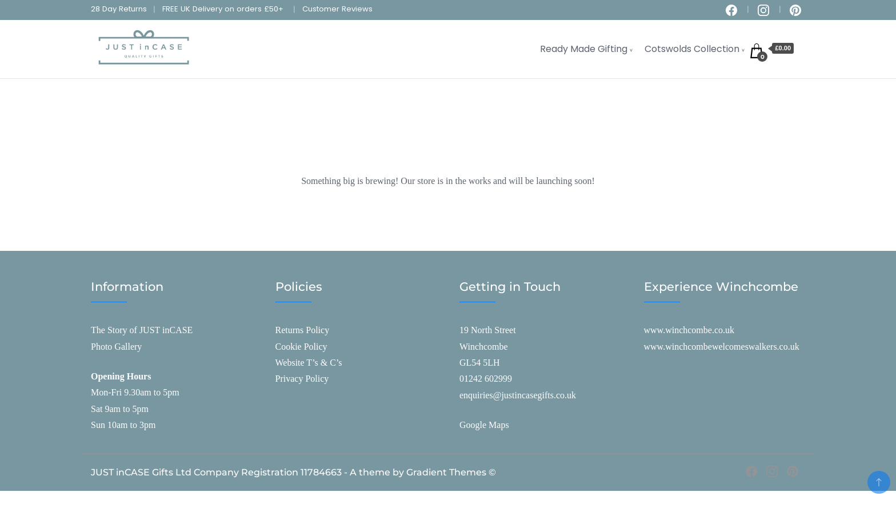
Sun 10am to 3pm (123, 425)
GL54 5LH (479, 362)
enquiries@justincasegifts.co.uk (517, 395)
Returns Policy (302, 330)
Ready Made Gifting (583, 48)
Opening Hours (121, 376)
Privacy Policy (302, 378)
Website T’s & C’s (308, 362)
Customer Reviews (337, 8)
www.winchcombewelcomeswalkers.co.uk (721, 346)
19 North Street (487, 330)
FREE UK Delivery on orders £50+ (222, 8)
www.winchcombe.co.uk (689, 330)
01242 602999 (485, 378)
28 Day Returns (119, 8)
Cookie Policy (301, 346)
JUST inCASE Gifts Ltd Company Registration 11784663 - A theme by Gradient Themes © (293, 472)
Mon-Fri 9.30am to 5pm (135, 392)
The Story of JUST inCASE (142, 330)
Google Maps (484, 425)
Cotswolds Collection (692, 48)
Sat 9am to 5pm (120, 409)
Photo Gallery (116, 346)
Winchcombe (483, 346)
